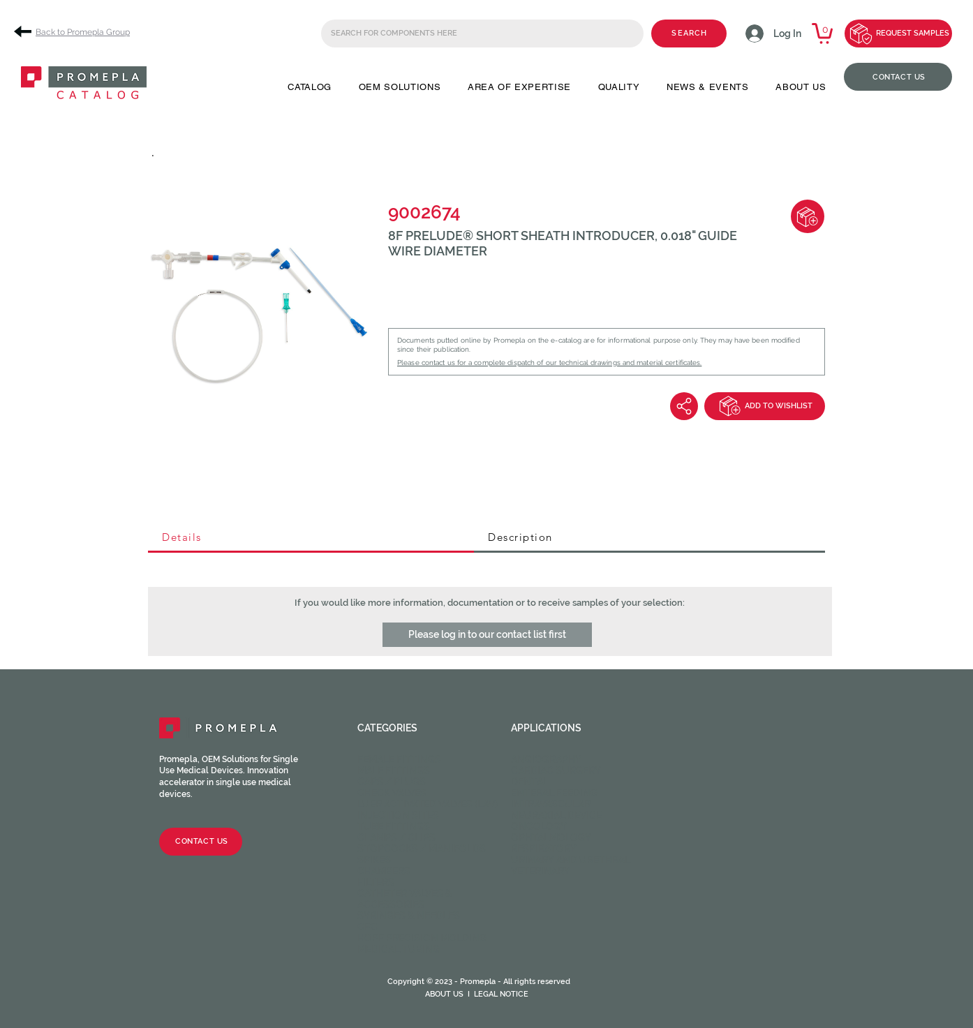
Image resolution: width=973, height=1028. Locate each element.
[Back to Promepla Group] (77, 31)
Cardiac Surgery (556, 770)
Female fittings (399, 759)
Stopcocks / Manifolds (421, 848)
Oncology (539, 826)
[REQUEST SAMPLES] (898, 33)
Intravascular (551, 804)
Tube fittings (393, 826)
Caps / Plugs (391, 781)
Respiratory (544, 848)
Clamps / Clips (396, 837)
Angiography (546, 759)
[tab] (311, 538)
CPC (367, 926)
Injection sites (398, 815)
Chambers (383, 871)
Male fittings (393, 770)
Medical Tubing (398, 949)
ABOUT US (444, 994)
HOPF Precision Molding (421, 938)
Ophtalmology (551, 837)
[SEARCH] (689, 33)
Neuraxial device (556, 815)
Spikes (374, 859)
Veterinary (540, 871)
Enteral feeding (554, 792)
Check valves (391, 792)
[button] (309, 86)
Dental (530, 781)
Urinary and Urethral (570, 859)
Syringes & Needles (408, 915)
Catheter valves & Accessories (404, 899)
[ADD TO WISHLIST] (764, 406)
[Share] (684, 406)
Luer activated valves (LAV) (427, 804)
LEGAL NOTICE (501, 994)
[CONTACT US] (898, 77)
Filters (375, 882)
